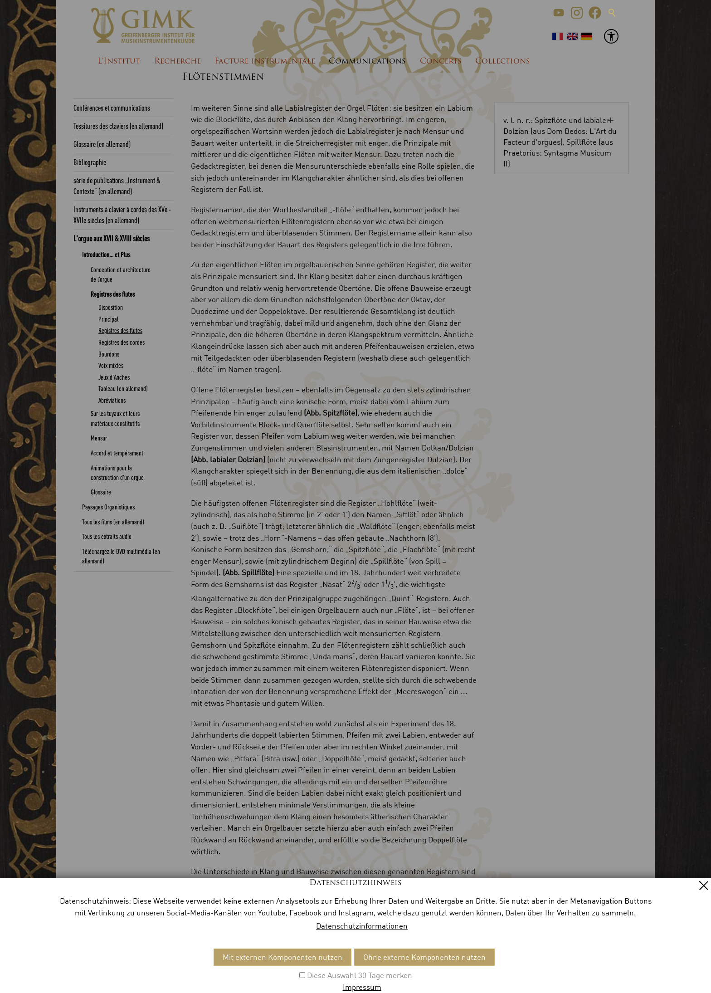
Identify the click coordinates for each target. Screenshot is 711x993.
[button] (559, 13)
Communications (367, 61)
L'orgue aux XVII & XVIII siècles (111, 238)
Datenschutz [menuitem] (171, 968)
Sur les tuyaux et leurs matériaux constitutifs (115, 418)
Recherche (177, 61)
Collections (502, 61)
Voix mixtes (110, 365)
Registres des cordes (121, 342)
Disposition (110, 307)
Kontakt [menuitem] (87, 968)
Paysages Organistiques (108, 506)
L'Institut (118, 61)
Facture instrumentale (264, 61)
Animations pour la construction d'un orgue (117, 472)
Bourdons (108, 353)
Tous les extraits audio (106, 536)
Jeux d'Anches (114, 377)
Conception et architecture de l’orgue (121, 274)
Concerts (441, 61)
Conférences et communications (111, 108)
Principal (108, 318)
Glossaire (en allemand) (102, 144)
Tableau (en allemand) (123, 388)
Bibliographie (89, 162)
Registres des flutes (113, 293)
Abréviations (112, 400)
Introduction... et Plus (106, 254)
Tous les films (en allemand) (113, 521)
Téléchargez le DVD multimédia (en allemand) (121, 556)
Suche (612, 13)
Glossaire (101, 491)
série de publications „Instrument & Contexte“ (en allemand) (116, 185)
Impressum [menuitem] (125, 968)
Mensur (99, 437)
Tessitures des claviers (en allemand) (118, 126)
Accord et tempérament (117, 452)
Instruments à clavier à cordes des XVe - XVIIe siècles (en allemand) (122, 214)
